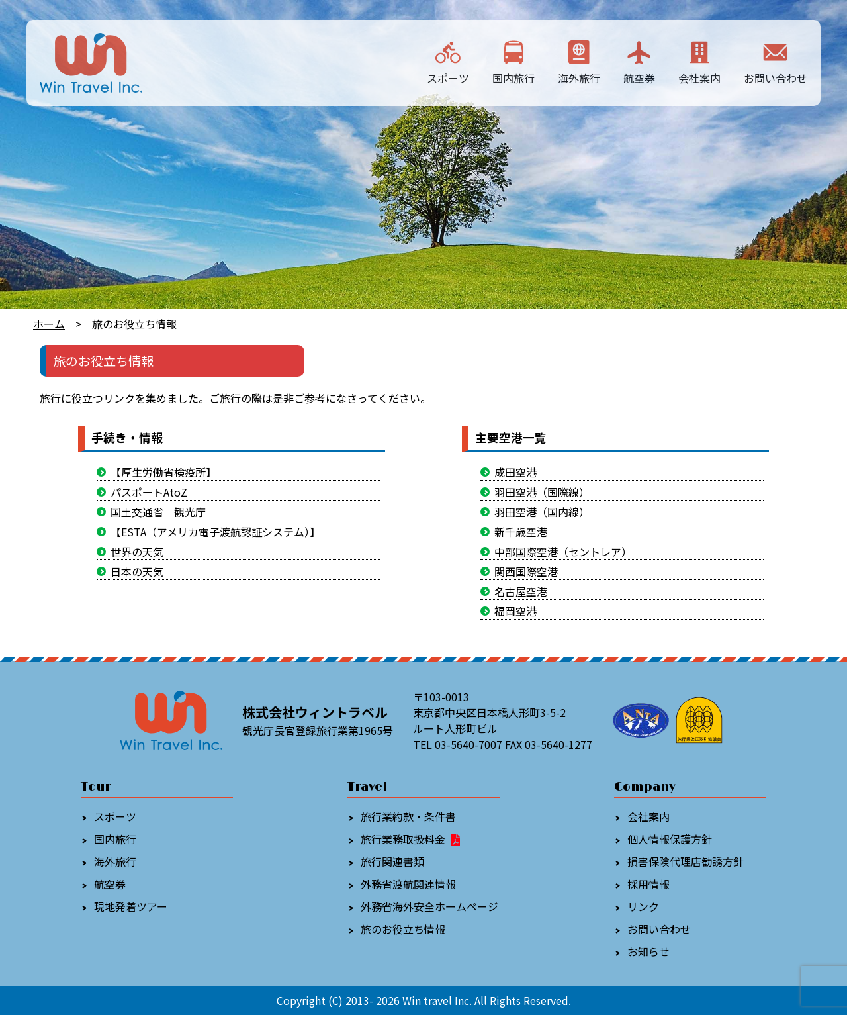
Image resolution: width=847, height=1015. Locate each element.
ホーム (49, 324)
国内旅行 (513, 62)
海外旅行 (579, 62)
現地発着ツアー (130, 906)
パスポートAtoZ (149, 492)
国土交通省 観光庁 (158, 512)
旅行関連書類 (392, 861)
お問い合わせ (775, 62)
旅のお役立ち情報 (403, 929)
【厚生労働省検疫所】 (163, 472)
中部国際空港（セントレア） (563, 551)
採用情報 (648, 884)
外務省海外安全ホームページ (429, 906)
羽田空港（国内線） (542, 512)
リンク (643, 906)
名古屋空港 (520, 591)
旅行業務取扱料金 (411, 839)
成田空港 (515, 472)
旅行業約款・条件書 (408, 816)
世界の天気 (137, 551)
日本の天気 (137, 571)
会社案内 (699, 62)
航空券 (639, 62)
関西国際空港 (526, 571)
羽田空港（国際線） (542, 492)
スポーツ (448, 62)
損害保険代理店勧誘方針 (685, 861)
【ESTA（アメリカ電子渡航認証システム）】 (215, 532)
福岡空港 (515, 611)
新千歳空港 (520, 532)
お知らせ (648, 951)
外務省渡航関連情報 (408, 884)
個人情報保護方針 (669, 839)
